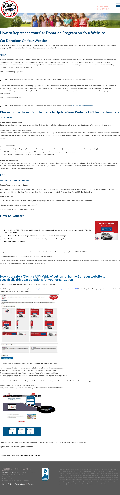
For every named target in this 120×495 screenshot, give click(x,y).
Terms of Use (20, 484)
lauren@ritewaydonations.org (82, 106)
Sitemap (31, 484)
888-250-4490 (103, 4)
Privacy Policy (7, 484)
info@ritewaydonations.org (93, 484)
